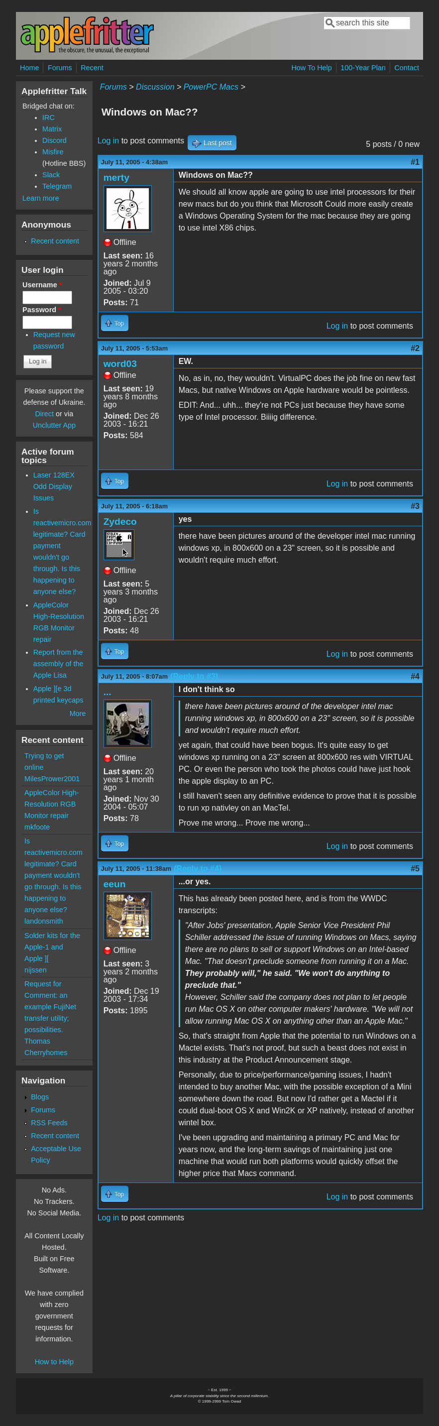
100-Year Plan (363, 68)
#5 (415, 868)
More (78, 713)
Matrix (52, 129)
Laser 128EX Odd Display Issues (54, 486)
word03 (120, 363)
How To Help (311, 68)
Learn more (40, 198)
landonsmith (43, 921)
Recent (92, 68)
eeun (115, 884)
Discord (54, 140)
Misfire (52, 152)
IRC (48, 117)
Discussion (155, 87)
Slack (51, 175)
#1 (415, 162)
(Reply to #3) (194, 676)
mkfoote (37, 827)
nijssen (35, 970)
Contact (406, 68)
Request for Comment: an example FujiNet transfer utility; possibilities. (50, 1007)
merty (116, 177)
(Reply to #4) (197, 868)
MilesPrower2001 (52, 779)
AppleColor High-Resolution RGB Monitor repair (51, 804)
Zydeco (120, 521)
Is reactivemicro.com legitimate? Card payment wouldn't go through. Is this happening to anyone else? (53, 875)
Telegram (57, 186)
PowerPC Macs (211, 87)
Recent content (55, 241)
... (107, 692)
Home (29, 68)
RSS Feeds (49, 1123)
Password (41, 310)
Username (42, 285)
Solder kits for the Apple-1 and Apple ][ (52, 947)
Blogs (40, 1097)
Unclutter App (54, 425)
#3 (415, 506)
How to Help (54, 1362)
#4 (415, 676)
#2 (415, 348)
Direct (44, 414)
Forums (60, 68)
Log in (108, 140)
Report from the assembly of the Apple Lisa (58, 663)
